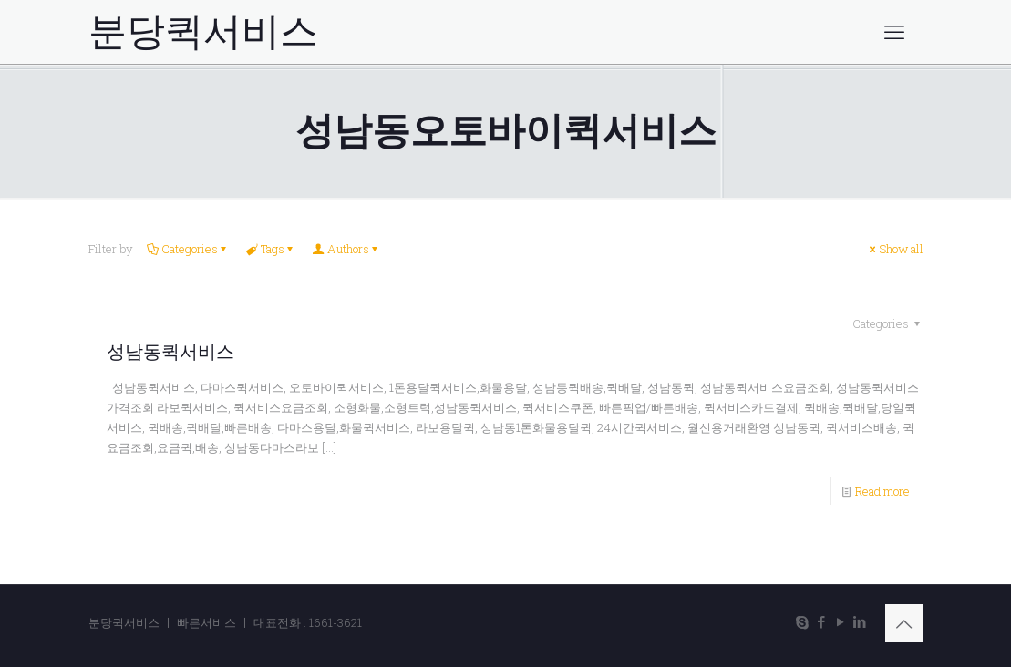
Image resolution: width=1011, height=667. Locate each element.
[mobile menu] (894, 31)
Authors (347, 249)
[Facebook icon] (822, 621)
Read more (882, 491)
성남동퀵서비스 (170, 351)
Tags (271, 249)
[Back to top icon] (904, 623)
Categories (188, 249)
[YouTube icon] (841, 621)
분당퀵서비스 (203, 32)
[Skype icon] (803, 621)
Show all (895, 249)
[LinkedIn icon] (860, 621)
